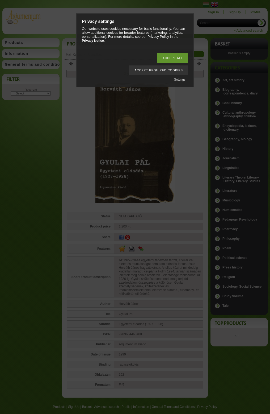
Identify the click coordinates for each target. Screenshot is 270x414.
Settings (179, 79)
